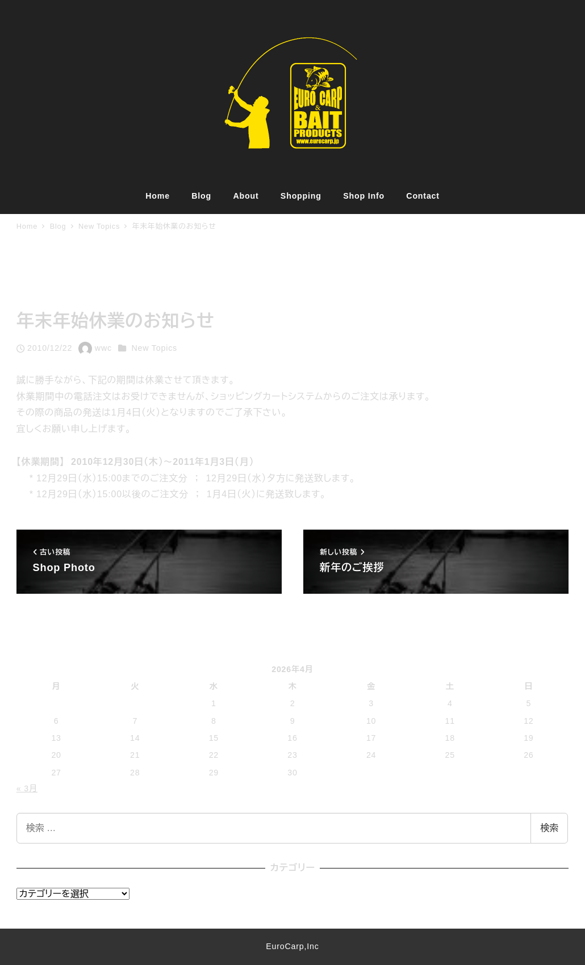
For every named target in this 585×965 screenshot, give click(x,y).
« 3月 (26, 788)
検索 (549, 828)
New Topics (154, 348)
